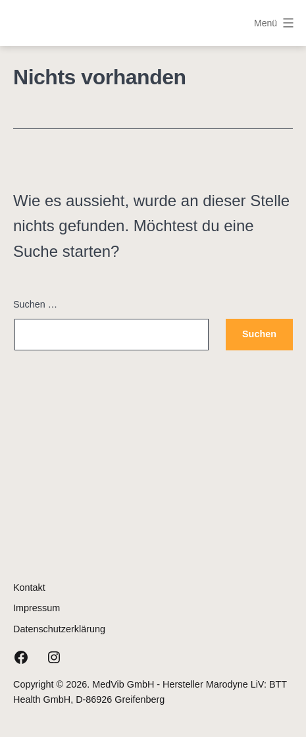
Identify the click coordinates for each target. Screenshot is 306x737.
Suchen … (35, 304)
